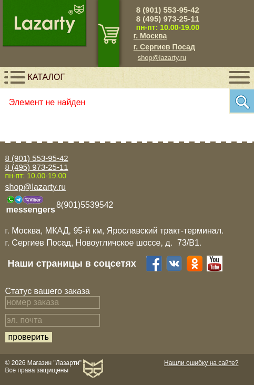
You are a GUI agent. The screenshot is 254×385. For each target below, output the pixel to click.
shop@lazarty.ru (162, 58)
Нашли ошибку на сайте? (201, 363)
